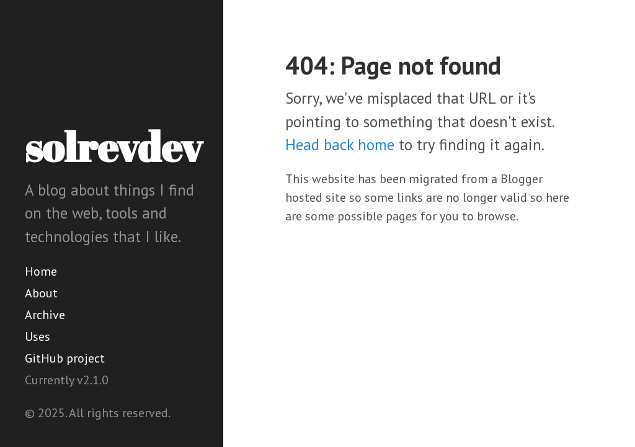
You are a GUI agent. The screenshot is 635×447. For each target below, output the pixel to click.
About (41, 293)
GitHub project (65, 358)
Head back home (339, 145)
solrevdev (113, 146)
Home (41, 271)
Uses (37, 336)
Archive (45, 315)
